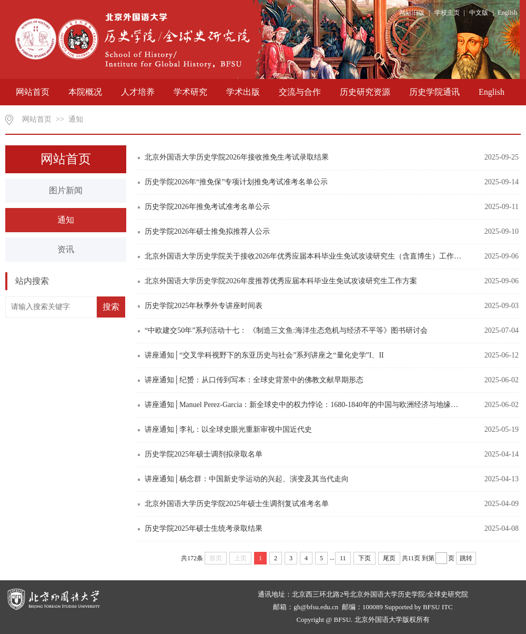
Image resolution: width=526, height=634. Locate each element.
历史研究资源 (365, 91)
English (507, 12)
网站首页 (32, 91)
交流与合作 (300, 91)
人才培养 (138, 91)
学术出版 (243, 91)
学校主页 (447, 12)
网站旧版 (411, 12)
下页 (364, 558)
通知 (75, 119)
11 (343, 558)
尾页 (389, 558)
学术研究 (190, 91)
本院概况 (85, 91)
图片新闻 (66, 190)
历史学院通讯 (434, 91)
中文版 (478, 12)
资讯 (65, 249)
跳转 (466, 558)
